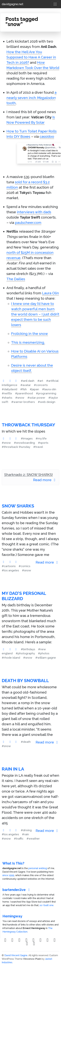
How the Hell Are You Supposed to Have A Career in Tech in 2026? (31, 57)
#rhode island (11, 657)
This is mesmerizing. (28, 342)
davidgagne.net (12, 4)
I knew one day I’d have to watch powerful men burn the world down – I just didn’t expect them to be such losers (35, 314)
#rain (25, 834)
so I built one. (47, 905)
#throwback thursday (16, 446)
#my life (41, 438)
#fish (23, 389)
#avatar (25, 385)
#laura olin (49, 389)
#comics (24, 566)
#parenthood (24, 393)
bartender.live (16, 890)
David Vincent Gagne (15, 955)
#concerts (41, 385)
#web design (46, 401)
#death (26, 741)
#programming (46, 393)
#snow (19, 397)
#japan (34, 389)
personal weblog (37, 868)
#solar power (36, 397)
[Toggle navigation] (55, 4)
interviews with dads (34, 212)
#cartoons (9, 566)
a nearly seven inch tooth (31, 97)
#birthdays (28, 649)
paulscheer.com (28, 222)
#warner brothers (23, 401)
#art (40, 380)
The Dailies (15, 279)
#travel (38, 446)
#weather (33, 838)
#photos (43, 653)
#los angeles (10, 570)
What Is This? (13, 863)
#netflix (7, 393)
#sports (43, 442)
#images (27, 438)
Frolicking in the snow (29, 333)
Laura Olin (50, 293)
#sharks (7, 397)
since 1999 (8, 875)
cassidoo (47, 136)
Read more (45, 480)
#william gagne (45, 657)
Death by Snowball (25, 680)
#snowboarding (24, 442)
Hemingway (12, 916)
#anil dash (27, 380)
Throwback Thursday (28, 424)
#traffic (18, 838)
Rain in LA (13, 769)
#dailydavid (9, 389)
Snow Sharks (18, 505)
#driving (26, 830)
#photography (25, 653)
